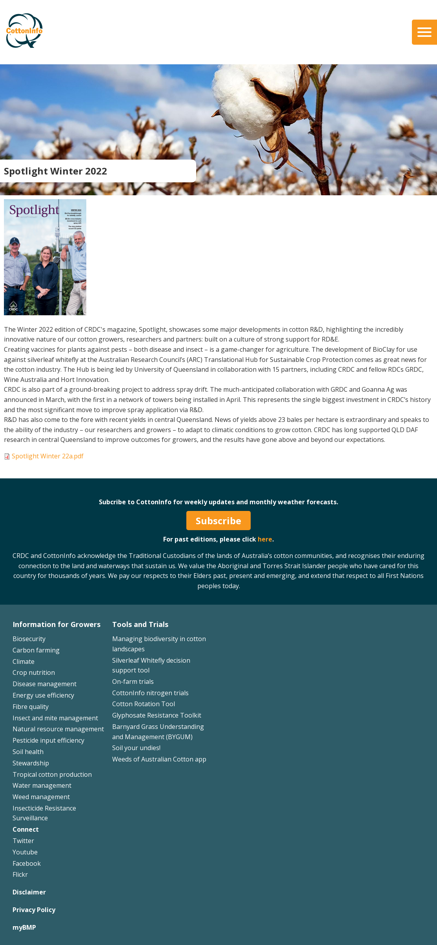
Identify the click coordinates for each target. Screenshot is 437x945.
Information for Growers (56, 624)
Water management (42, 785)
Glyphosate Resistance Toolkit (156, 715)
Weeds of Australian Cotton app (159, 759)
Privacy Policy (34, 909)
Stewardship (31, 763)
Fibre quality (31, 706)
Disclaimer (29, 892)
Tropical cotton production (52, 774)
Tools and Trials (140, 624)
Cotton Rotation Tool (143, 704)
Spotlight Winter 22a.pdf (48, 456)
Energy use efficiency (43, 695)
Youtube (25, 852)
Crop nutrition (34, 672)
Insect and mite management (55, 718)
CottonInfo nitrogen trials (150, 693)
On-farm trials (133, 681)
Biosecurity (29, 638)
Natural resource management (58, 729)
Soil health (28, 751)
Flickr (20, 874)
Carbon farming (36, 650)
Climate (24, 661)
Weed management (41, 796)
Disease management (44, 684)
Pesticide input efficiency (48, 740)
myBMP (24, 927)
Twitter (23, 840)
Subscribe (218, 520)
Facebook (27, 863)
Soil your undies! (136, 747)
